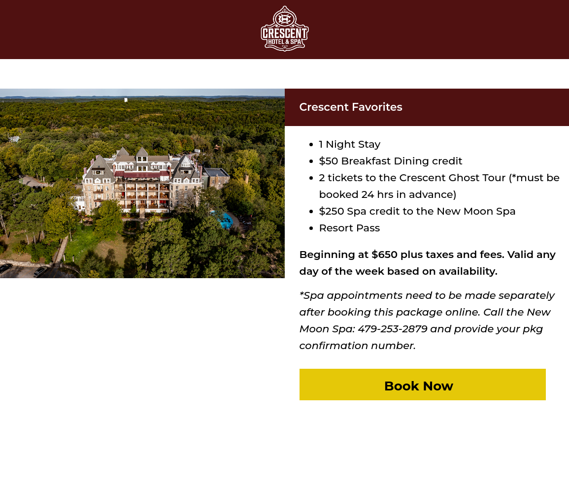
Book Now (418, 386)
